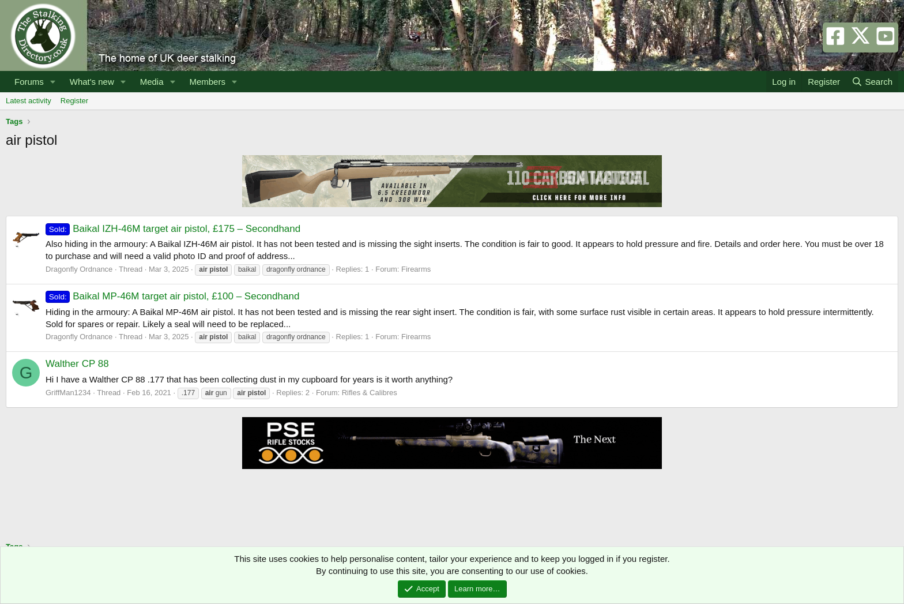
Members (207, 82)
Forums (29, 82)
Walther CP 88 (77, 363)
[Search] (872, 81)
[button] (53, 81)
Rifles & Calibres (369, 392)
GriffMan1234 (68, 392)
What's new (92, 82)
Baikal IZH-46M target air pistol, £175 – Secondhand (173, 228)
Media (152, 82)
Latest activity (28, 100)
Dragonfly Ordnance (79, 269)
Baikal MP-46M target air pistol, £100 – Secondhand (172, 296)
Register (74, 100)
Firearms (416, 269)
